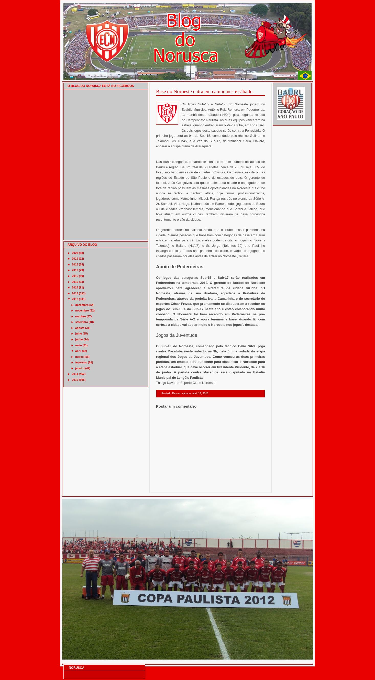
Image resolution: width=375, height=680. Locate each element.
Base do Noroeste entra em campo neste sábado (204, 91)
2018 (75, 264)
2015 (75, 281)
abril (78, 350)
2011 (75, 373)
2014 (75, 287)
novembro (82, 310)
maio (78, 345)
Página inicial (211, 486)
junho (79, 339)
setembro (81, 322)
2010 (75, 379)
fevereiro (81, 362)
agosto (79, 327)
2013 (75, 293)
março (79, 356)
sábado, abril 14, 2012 (195, 393)
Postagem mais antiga (251, 486)
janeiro (79, 368)
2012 (75, 298)
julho (78, 333)
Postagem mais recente (170, 486)
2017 (75, 270)
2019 (75, 258)
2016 (75, 275)
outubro (80, 316)
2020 (75, 252)
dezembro (82, 304)
